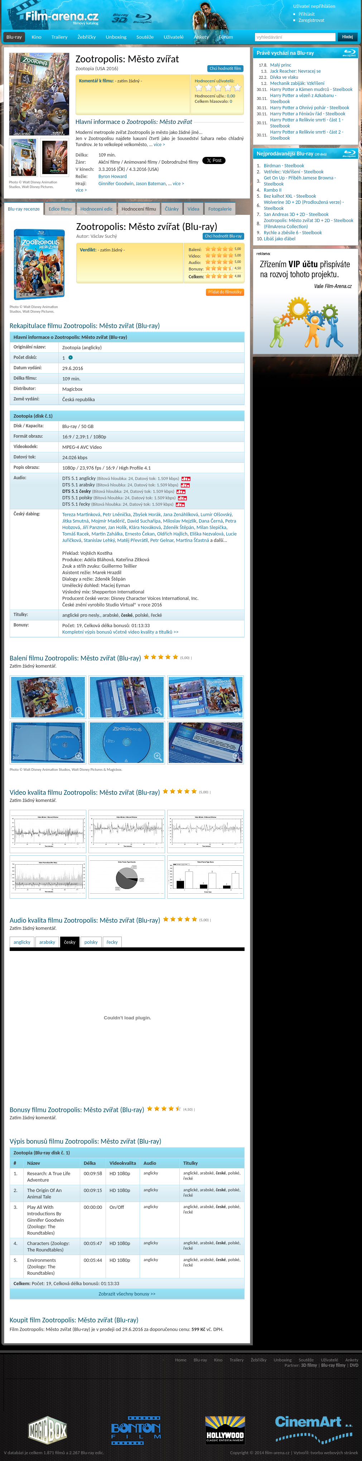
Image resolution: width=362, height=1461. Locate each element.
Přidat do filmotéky (225, 291)
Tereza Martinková (81, 514)
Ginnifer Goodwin (116, 184)
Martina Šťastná (192, 540)
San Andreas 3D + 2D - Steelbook (296, 214)
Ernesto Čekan (140, 533)
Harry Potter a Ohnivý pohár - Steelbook (309, 108)
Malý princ (280, 65)
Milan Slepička (211, 527)
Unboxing (116, 37)
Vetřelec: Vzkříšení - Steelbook (294, 172)
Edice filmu (60, 209)
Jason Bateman (150, 184)
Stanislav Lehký (99, 540)
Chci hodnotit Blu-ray (223, 236)
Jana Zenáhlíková (180, 514)
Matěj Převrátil (132, 540)
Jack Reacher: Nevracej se (295, 71)
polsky (91, 942)
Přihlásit (307, 14)
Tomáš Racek (75, 533)
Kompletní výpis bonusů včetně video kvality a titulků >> (120, 632)
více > (159, 144)
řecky (112, 942)
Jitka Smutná (75, 521)
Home (181, 1360)
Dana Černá (211, 521)
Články (172, 209)
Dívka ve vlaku (284, 77)
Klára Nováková (145, 527)
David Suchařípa (143, 521)
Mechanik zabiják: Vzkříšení (297, 83)
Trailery (60, 37)
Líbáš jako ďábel (279, 239)
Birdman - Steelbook (284, 166)
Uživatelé (174, 37)
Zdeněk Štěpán (178, 527)
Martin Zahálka (106, 533)
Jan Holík (117, 527)
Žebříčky (87, 37)
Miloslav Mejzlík (179, 521)
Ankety (201, 37)
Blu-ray (14, 37)
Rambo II (272, 190)
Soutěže (145, 37)
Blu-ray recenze (24, 209)
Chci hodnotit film (225, 68)
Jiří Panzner (94, 527)
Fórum (226, 37)
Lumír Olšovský (216, 514)
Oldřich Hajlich (172, 533)
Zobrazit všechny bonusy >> (127, 1294)
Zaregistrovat (311, 20)
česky (70, 942)
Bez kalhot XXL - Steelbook (290, 196)
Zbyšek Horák (147, 514)
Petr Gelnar (162, 540)
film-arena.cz (277, 1452)
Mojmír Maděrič (108, 521)
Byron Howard (112, 176)
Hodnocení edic (97, 209)
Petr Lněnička (117, 514)
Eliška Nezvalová (206, 533)
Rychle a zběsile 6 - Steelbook (293, 233)
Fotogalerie (220, 209)
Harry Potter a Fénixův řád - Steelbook (308, 114)
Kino (37, 37)
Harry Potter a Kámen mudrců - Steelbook (311, 89)
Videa (193, 209)
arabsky (47, 942)
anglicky (22, 942)
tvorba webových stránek (334, 1452)
